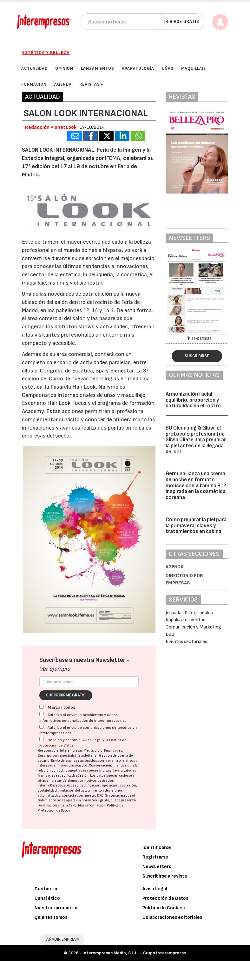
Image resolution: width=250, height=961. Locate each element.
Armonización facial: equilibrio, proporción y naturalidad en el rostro (193, 400)
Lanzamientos (97, 68)
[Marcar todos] (41, 707)
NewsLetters (156, 867)
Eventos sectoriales (186, 642)
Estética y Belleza (45, 52)
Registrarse (155, 857)
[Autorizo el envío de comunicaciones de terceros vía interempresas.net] (41, 727)
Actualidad (34, 68)
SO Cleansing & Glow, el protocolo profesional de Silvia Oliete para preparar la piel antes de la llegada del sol (196, 440)
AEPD (72, 805)
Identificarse (156, 848)
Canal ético (47, 898)
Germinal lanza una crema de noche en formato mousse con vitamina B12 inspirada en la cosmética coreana (196, 486)
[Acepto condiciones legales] (41, 739)
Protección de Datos (165, 898)
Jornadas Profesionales (189, 613)
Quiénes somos (51, 917)
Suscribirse (197, 356)
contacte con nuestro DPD (82, 795)
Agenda (63, 84)
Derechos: (58, 785)
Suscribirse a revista (164, 876)
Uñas (168, 68)
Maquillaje (193, 68)
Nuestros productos (56, 908)
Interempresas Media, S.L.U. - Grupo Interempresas (134, 953)
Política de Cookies (163, 908)
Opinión (64, 68)
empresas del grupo (62, 781)
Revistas (91, 84)
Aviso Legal (92, 740)
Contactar (46, 889)
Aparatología (138, 68)
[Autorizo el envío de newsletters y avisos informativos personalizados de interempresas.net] (41, 714)
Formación (34, 84)
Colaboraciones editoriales (172, 917)
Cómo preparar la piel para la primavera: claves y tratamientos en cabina (196, 526)
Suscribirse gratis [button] (176, 21)
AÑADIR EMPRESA (62, 939)
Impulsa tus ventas (185, 620)
